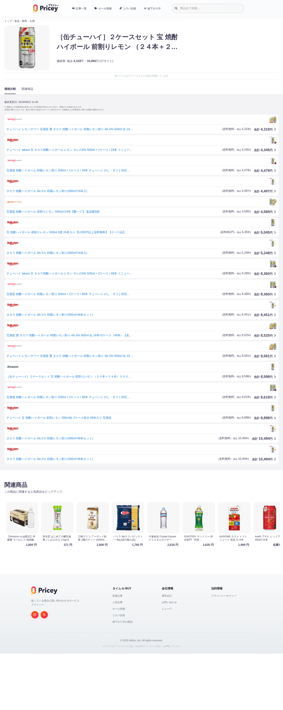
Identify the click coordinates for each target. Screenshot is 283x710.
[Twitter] (44, 671)
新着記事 (117, 652)
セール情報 (118, 665)
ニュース (167, 665)
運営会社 (167, 652)
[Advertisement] (112, 501)
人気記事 (117, 658)
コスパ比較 (118, 671)
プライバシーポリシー (223, 652)
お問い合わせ (169, 658)
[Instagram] (34, 671)
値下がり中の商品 (122, 678)
